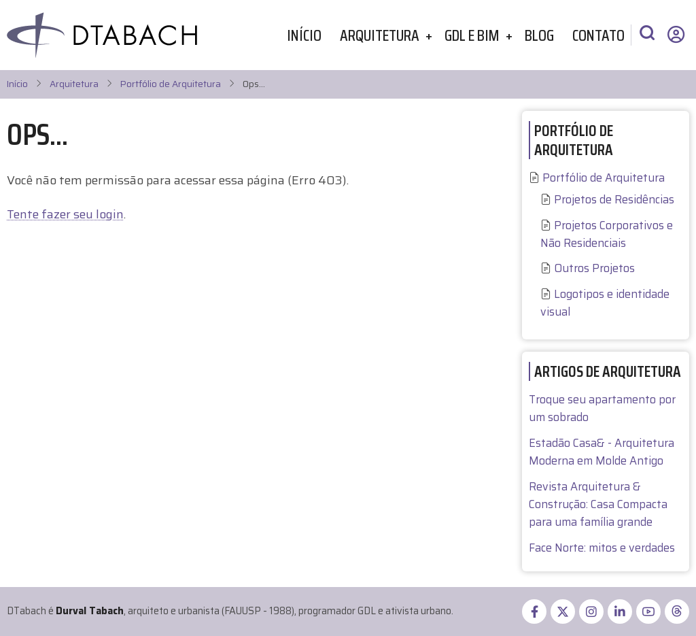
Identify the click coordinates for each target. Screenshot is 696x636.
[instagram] (591, 611)
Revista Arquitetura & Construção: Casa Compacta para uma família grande (598, 504)
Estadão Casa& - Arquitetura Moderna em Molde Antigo (601, 452)
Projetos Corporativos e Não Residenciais (606, 234)
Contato (598, 35)
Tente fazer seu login (65, 214)
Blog (539, 35)
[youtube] (648, 611)
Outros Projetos (594, 268)
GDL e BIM (472, 35)
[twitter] (563, 611)
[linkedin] (620, 611)
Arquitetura (379, 35)
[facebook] (534, 611)
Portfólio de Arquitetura (170, 84)
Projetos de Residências (614, 199)
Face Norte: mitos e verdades (602, 547)
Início (304, 35)
